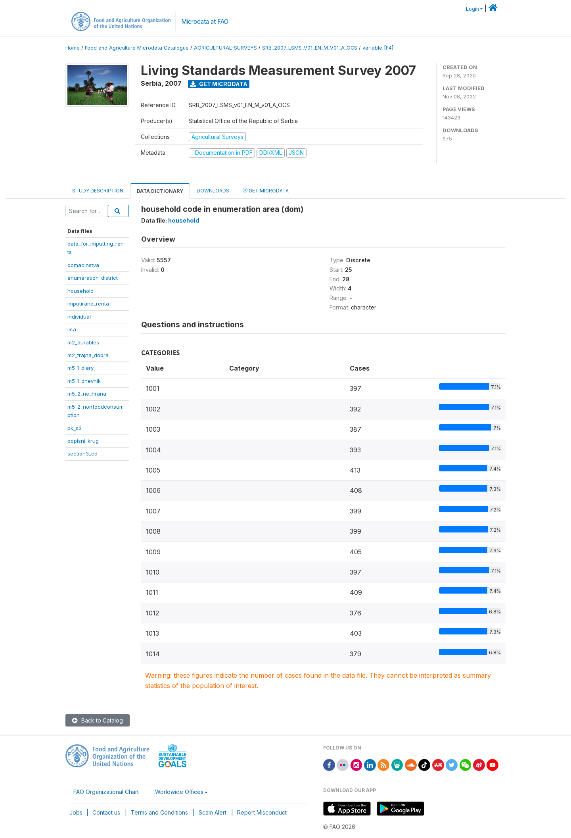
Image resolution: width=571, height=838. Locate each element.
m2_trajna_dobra (88, 355)
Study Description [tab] (97, 191)
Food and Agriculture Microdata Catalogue (137, 48)
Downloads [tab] (213, 191)
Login (472, 9)
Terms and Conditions (159, 812)
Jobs (75, 812)
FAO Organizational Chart (106, 791)
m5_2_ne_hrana (86, 393)
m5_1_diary (80, 368)
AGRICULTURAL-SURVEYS (225, 48)
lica (71, 329)
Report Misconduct (262, 812)
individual (79, 316)
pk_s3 (74, 428)
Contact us (106, 812)
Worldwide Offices (179, 791)
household (80, 291)
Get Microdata (218, 84)
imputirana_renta (88, 303)
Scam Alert (212, 812)
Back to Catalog (97, 720)
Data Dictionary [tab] (160, 191)
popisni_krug (83, 441)
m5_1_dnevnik (84, 381)
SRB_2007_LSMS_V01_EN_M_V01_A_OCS (309, 48)
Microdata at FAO (204, 21)
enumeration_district (92, 278)
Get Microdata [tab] (266, 190)
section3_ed (82, 453)
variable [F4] (377, 48)
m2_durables (83, 342)
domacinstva (83, 265)
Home (72, 48)
